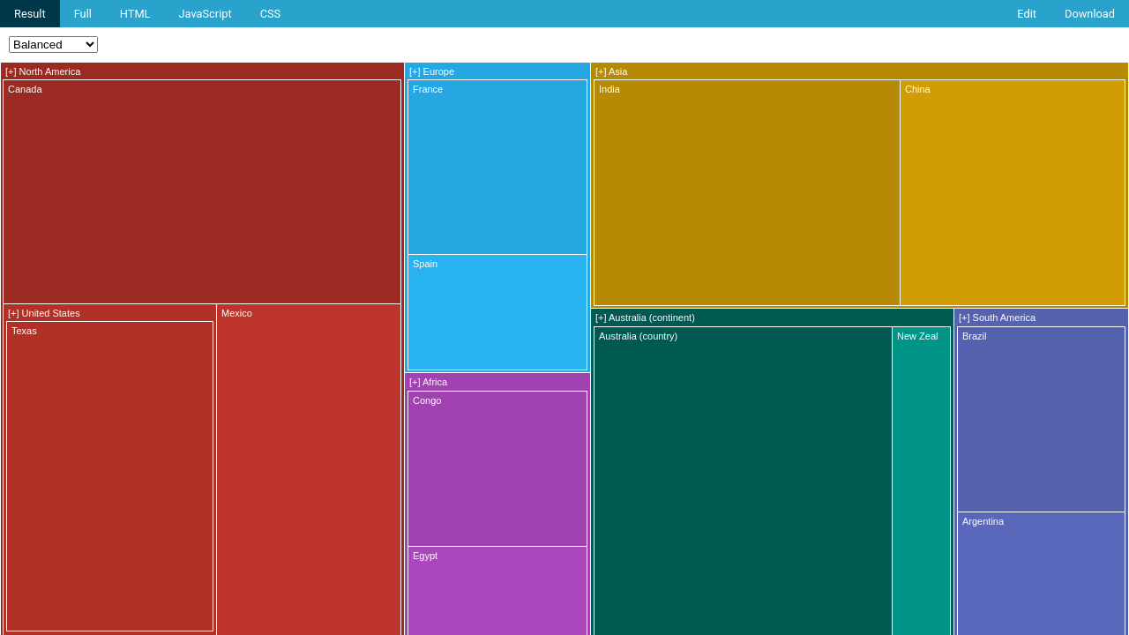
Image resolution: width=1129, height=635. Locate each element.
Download (1090, 13)
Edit (1026, 13)
